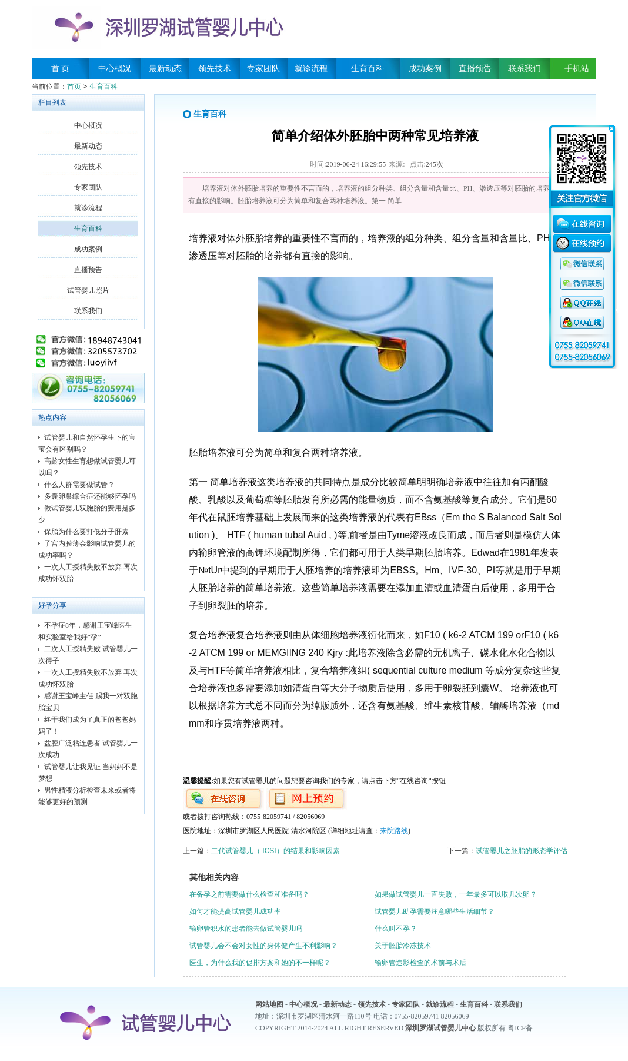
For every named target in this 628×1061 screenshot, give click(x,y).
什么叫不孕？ (396, 928)
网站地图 (269, 1004)
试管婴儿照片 (88, 290)
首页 (74, 86)
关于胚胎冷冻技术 (403, 945)
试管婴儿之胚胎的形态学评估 (521, 851)
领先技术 (214, 68)
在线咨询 (582, 225)
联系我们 (524, 68)
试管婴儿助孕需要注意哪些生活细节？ (435, 911)
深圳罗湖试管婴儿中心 (440, 1028)
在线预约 (582, 245)
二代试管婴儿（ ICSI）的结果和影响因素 (275, 851)
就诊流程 (311, 68)
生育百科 (367, 68)
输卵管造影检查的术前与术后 (420, 963)
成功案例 (425, 68)
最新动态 (165, 68)
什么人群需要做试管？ (79, 484)
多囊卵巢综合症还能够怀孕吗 (90, 496)
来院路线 (394, 831)
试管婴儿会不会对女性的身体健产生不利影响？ (263, 945)
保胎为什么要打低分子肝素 (86, 532)
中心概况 (114, 68)
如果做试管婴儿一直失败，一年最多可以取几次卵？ (456, 894)
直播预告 (475, 68)
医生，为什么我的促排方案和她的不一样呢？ (259, 963)
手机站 (572, 68)
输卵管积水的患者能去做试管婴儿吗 (245, 928)
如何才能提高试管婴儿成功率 (235, 911)
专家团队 (263, 68)
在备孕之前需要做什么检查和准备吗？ (249, 894)
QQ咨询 (582, 264)
